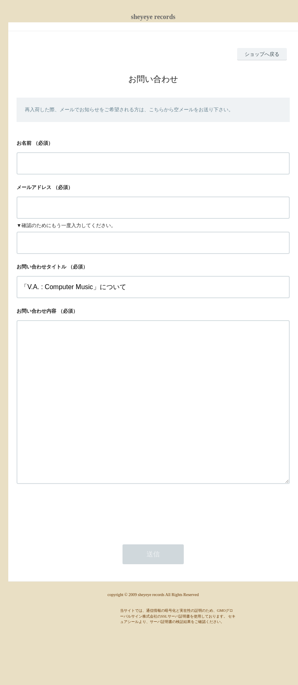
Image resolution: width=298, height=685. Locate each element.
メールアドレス (34, 187)
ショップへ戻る (262, 54)
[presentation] (79, 545)
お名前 (24, 143)
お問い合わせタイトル (41, 267)
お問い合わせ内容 (36, 311)
